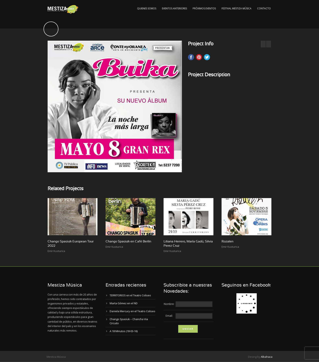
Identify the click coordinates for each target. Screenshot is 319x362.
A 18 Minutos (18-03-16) (124, 331)
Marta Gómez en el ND (124, 303)
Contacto (264, 8)
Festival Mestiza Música (236, 8)
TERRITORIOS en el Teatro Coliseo (130, 295)
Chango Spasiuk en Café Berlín (128, 241)
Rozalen (227, 241)
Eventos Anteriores (174, 8)
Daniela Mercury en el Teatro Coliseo (132, 311)
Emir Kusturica (56, 251)
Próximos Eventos (204, 8)
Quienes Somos (146, 8)
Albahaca (266, 357)
